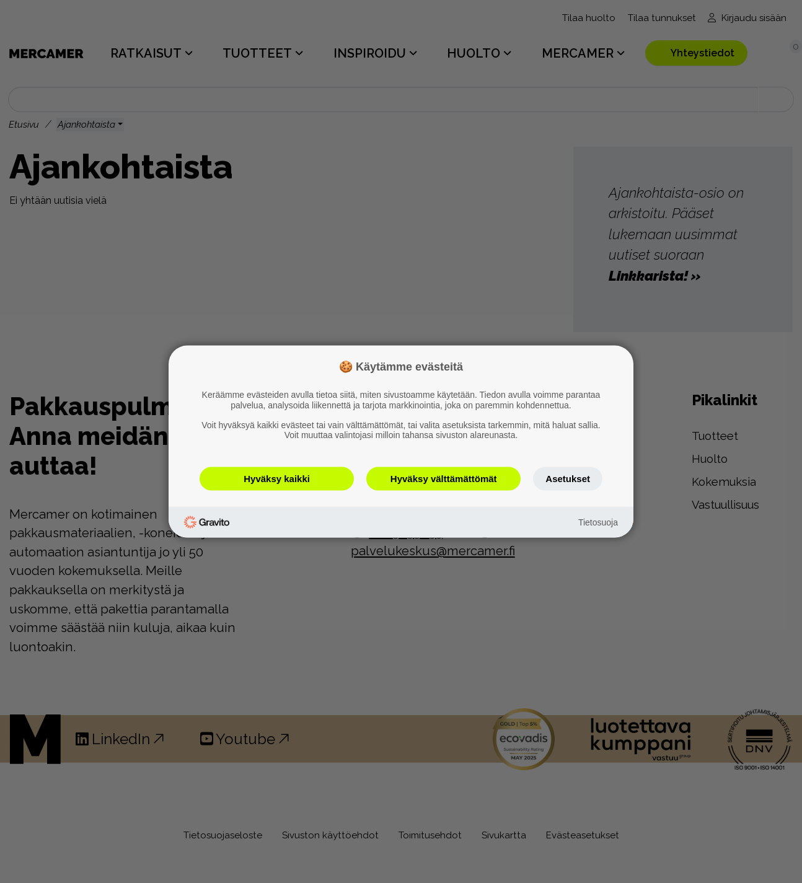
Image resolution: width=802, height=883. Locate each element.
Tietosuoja (598, 522)
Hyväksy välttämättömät (443, 478)
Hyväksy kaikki (277, 478)
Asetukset (567, 478)
